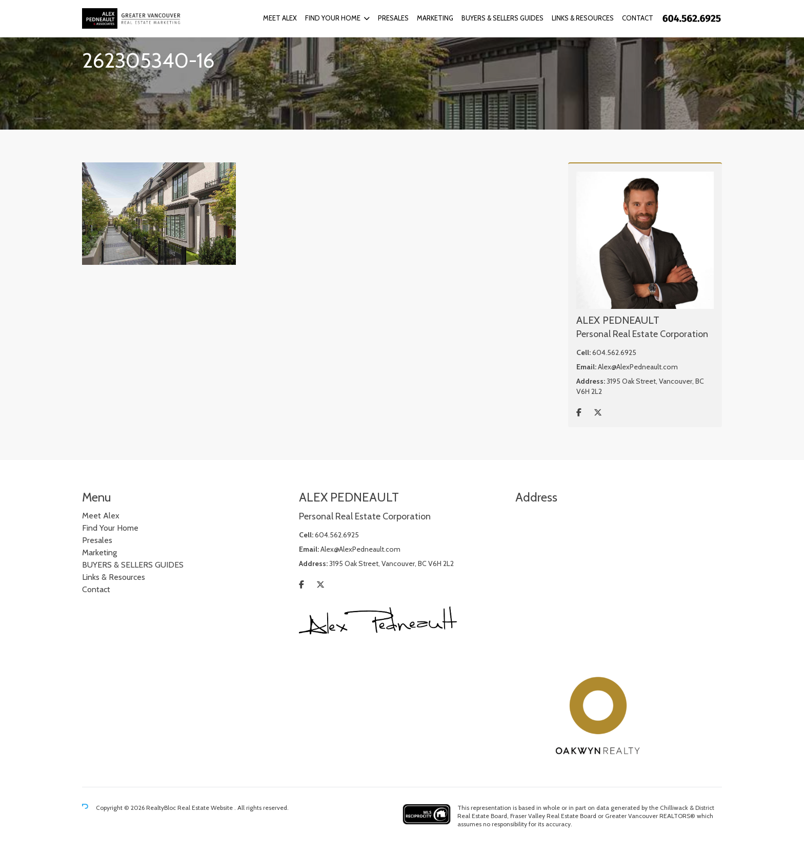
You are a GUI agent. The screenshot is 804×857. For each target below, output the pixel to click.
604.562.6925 (614, 352)
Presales (393, 18)
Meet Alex (280, 18)
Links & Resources (583, 18)
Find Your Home (332, 18)
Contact (637, 18)
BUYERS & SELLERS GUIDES (502, 18)
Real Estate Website (205, 807)
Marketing (435, 18)
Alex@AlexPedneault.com (638, 366)
